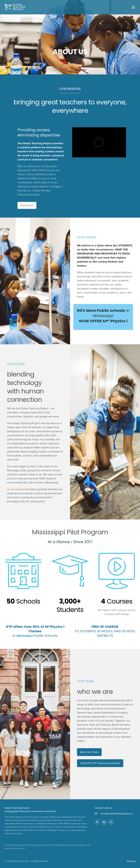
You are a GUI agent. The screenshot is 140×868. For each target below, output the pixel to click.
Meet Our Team (89, 752)
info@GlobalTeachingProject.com (116, 813)
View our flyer (27, 205)
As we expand (15, 489)
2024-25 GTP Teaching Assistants (100, 763)
